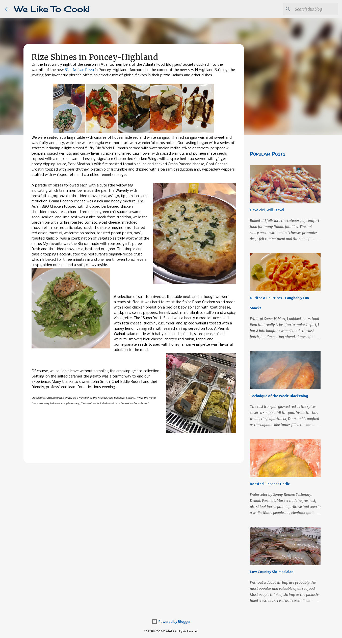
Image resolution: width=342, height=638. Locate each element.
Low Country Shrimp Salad (272, 572)
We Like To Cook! (52, 9)
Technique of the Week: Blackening (279, 396)
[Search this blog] (311, 9)
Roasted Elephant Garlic (270, 484)
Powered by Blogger (171, 622)
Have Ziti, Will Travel (267, 210)
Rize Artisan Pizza (79, 70)
